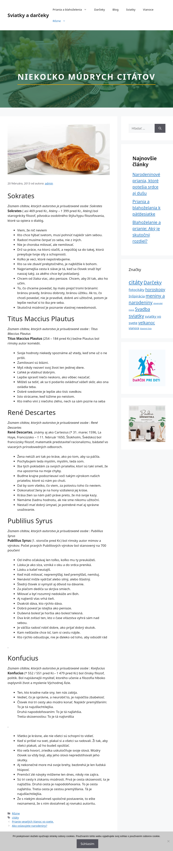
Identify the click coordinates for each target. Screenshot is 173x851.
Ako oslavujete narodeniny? (29, 826)
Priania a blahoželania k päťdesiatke (146, 207)
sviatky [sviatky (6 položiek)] (136, 316)
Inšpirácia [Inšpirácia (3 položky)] (137, 296)
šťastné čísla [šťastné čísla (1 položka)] (146, 328)
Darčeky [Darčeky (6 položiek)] (152, 282)
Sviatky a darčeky (28, 15)
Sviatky (130, 9)
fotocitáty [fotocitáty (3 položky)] (136, 289)
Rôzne (61, 21)
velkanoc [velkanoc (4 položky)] (146, 322)
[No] (168, 841)
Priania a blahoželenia (71, 9)
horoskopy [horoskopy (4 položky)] (155, 289)
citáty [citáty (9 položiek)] (136, 282)
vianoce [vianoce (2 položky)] (134, 328)
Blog (115, 9)
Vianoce (148, 9)
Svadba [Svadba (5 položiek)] (142, 309)
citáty (15, 817)
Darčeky (99, 9)
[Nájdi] (160, 128)
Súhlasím (87, 844)
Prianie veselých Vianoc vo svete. (33, 821)
